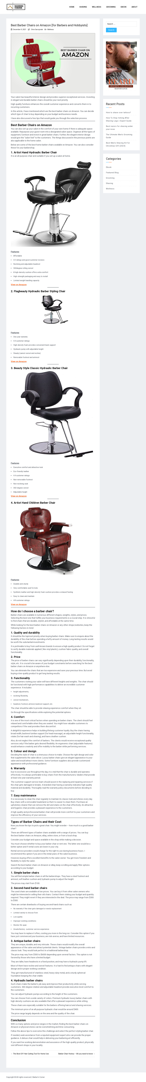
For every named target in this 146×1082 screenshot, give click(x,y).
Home (71, 7)
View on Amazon (19, 284)
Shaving (83, 7)
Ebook (109, 167)
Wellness (96, 7)
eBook (123, 7)
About (134, 7)
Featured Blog (112, 173)
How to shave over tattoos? (118, 112)
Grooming (111, 7)
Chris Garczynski (37, 29)
